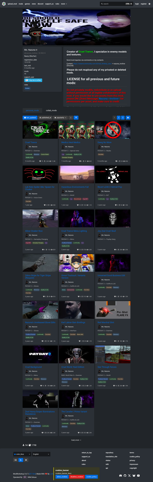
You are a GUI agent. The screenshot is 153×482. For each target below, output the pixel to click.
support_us (49, 4)
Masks (108, 151)
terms (132, 453)
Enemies (37, 151)
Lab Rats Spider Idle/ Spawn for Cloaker (39, 188)
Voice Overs (38, 198)
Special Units (74, 151)
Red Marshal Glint (106, 322)
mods (21, 4)
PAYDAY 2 (28, 151)
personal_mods (32, 110)
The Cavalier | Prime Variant (74, 411)
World (72, 195)
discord (40, 4)
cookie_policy (135, 457)
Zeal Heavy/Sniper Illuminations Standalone (40, 412)
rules (57, 4)
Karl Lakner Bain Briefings (73, 322)
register (144, 4)
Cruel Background (33, 367)
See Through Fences (107, 367)
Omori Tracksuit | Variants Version (73, 276)
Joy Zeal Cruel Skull (107, 231)
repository (109, 453)
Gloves (36, 286)
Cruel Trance (31, 142)
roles (26, 85)
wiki (107, 464)
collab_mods (51, 110)
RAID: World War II (67, 375)
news (34, 4)
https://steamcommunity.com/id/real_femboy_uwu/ (92, 64)
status (108, 460)
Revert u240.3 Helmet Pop (110, 187)
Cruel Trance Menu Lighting (74, 231)
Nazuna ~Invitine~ (109, 98)
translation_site (111, 457)
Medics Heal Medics (70, 142)
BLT (107, 195)
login (137, 4)
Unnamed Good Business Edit (111, 275)
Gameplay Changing (41, 239)
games (27, 4)
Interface (73, 331)
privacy (132, 460)
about (84, 460)
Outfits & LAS (74, 286)
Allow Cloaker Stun (34, 231)
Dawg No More (104, 142)
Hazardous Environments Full (75, 187)
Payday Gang (110, 239)
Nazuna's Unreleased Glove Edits (40, 322)
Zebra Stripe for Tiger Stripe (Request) (38, 276)
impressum (134, 464)
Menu (72, 239)
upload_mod (12, 4)
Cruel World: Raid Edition (72, 367)
